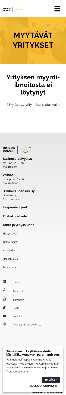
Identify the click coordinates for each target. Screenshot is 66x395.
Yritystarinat (9, 250)
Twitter (11, 308)
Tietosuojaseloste (17, 371)
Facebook (13, 291)
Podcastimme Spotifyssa (22, 324)
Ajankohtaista (10, 259)
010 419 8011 (10, 166)
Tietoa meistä (10, 242)
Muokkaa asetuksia (43, 385)
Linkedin (12, 282)
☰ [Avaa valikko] (57, 9)
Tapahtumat (10, 267)
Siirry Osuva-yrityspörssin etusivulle (33, 104)
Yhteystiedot (10, 233)
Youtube (12, 316)
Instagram (13, 300)
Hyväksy (51, 379)
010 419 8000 (10, 183)
